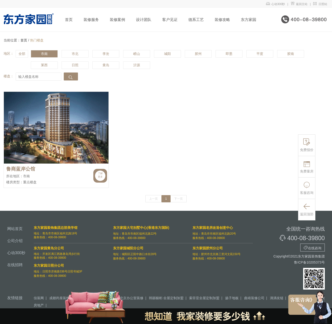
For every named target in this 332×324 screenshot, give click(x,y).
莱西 (44, 65)
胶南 (290, 54)
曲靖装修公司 (254, 298)
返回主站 (299, 4)
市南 (44, 54)
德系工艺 (196, 20)
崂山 (136, 54)
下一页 (178, 198)
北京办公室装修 (131, 298)
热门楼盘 (37, 40)
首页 (69, 20)
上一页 (153, 198)
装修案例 (117, 20)
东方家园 (248, 20)
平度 (259, 54)
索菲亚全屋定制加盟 (204, 298)
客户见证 (170, 20)
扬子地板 (232, 298)
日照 (75, 65)
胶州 (198, 54)
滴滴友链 (276, 298)
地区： (9, 53)
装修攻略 (222, 20)
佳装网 (39, 298)
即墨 (229, 54)
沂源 (136, 65)
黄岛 (105, 65)
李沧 (105, 54)
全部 (22, 54)
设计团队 (143, 20)
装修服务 (91, 20)
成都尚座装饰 (59, 298)
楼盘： (9, 76)
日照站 (320, 4)
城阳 (167, 54)
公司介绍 (15, 241)
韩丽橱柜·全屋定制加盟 (166, 298)
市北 (75, 54)
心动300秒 (275, 4)
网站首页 (15, 229)
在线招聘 (15, 265)
